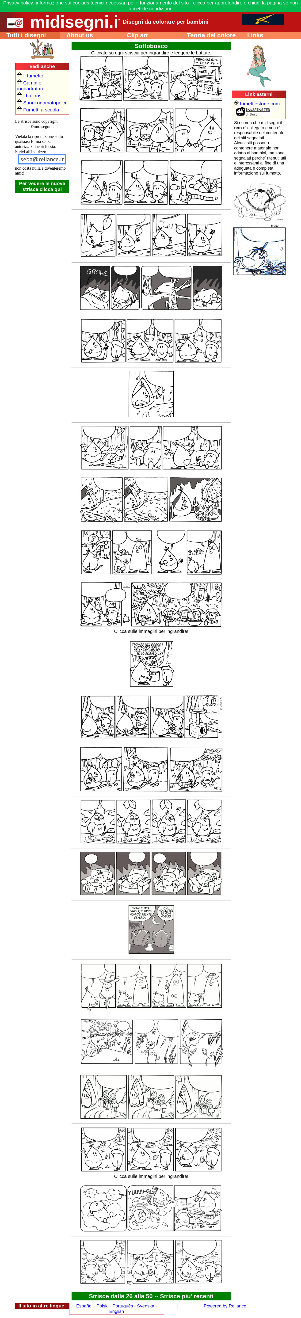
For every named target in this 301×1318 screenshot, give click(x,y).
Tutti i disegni (23, 35)
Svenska (145, 1305)
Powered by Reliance (225, 1305)
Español (84, 1305)
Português (123, 1305)
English (116, 1311)
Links (252, 35)
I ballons (29, 95)
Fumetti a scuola (38, 109)
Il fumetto (30, 75)
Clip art (134, 35)
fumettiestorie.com (257, 103)
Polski (102, 1305)
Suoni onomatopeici (41, 102)
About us (76, 35)
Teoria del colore (208, 35)
